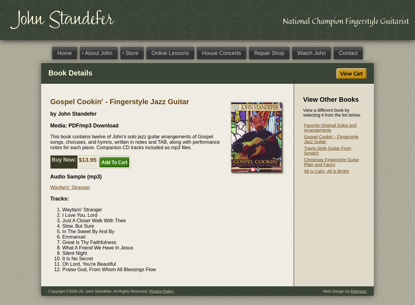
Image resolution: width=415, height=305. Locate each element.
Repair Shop (269, 53)
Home (64, 53)
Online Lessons (170, 53)
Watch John (311, 53)
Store (132, 53)
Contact (348, 53)
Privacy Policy (161, 291)
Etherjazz (359, 291)
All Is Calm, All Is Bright (326, 171)
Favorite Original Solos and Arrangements (330, 128)
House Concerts (221, 53)
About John (99, 53)
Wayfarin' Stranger (70, 187)
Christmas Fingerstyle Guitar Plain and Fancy (331, 162)
